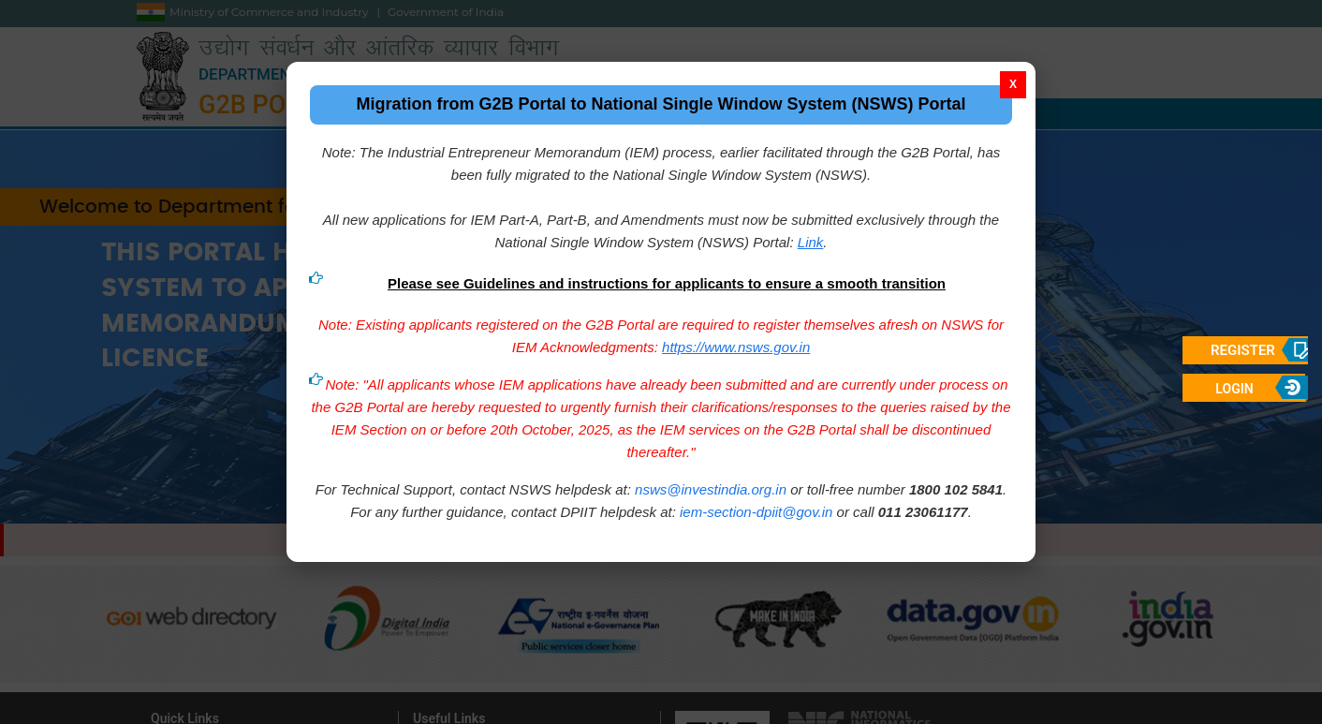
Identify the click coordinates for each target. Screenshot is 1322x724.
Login (1234, 388)
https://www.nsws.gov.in (736, 342)
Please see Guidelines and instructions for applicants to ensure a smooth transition (667, 279)
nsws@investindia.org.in (710, 485)
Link (811, 237)
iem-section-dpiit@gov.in (756, 507)
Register (1243, 350)
